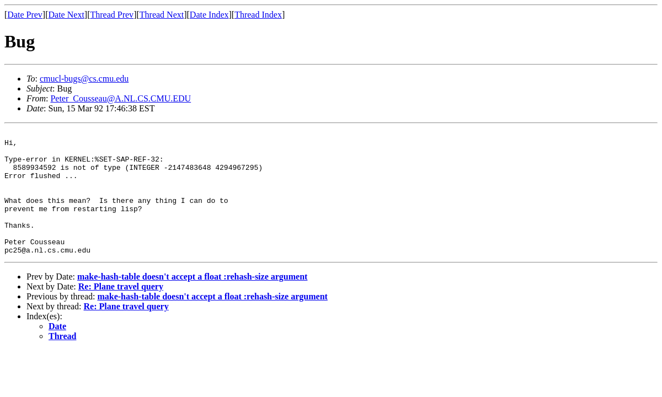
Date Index (209, 14)
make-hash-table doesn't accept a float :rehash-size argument (192, 301)
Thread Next (162, 14)
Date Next (66, 14)
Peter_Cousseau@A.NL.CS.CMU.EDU (120, 98)
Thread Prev (112, 14)
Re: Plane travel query (120, 311)
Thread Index (258, 14)
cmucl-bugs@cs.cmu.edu (84, 78)
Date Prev (24, 14)
